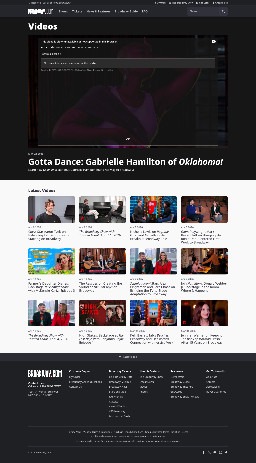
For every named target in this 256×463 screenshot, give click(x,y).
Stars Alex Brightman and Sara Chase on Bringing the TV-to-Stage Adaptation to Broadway (152, 288)
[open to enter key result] (223, 11)
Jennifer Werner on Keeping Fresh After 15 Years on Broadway (202, 339)
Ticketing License (179, 431)
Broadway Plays (118, 386)
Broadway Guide (126, 11)
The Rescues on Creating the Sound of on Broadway (100, 287)
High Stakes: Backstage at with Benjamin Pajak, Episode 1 (102, 339)
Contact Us (35, 383)
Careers (210, 381)
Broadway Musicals (120, 381)
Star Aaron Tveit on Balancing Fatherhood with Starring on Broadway (48, 235)
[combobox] (207, 11)
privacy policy (130, 441)
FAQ (145, 11)
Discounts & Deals (119, 416)
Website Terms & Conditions (97, 431)
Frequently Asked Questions (85, 381)
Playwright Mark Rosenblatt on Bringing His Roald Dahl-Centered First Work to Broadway (201, 236)
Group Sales (220, 2)
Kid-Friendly (116, 396)
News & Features (98, 11)
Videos (143, 386)
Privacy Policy (74, 431)
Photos (144, 391)
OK (128, 139)
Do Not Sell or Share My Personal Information (142, 436)
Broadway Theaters (181, 386)
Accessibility (213, 386)
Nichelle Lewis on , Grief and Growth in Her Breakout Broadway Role (150, 235)
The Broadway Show (181, 2)
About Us (211, 377)
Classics (113, 401)
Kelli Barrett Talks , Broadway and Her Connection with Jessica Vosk (151, 339)
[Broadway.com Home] (40, 11)
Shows (63, 11)
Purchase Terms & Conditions (128, 431)
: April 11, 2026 (100, 233)
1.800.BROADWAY (49, 2)
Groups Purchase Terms (157, 431)
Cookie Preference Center (104, 436)
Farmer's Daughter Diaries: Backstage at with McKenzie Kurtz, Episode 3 (51, 287)
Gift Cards (203, 2)
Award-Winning (118, 406)
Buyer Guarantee (216, 391)
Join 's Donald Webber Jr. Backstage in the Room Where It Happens (204, 287)
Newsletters (177, 377)
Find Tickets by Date (120, 377)
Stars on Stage (117, 391)
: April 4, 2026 (48, 337)
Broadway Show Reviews (184, 396)
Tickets (77, 11)
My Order (160, 2)
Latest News (147, 381)
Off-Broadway (117, 411)
